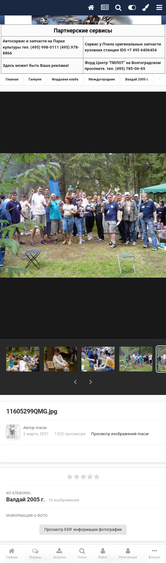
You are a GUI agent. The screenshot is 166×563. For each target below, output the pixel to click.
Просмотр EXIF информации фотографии (83, 513)
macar (41, 411)
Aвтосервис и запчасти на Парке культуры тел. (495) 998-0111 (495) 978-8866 (41, 47)
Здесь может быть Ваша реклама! (36, 65)
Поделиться (41, 543)
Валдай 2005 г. (25, 483)
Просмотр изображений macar (120, 417)
